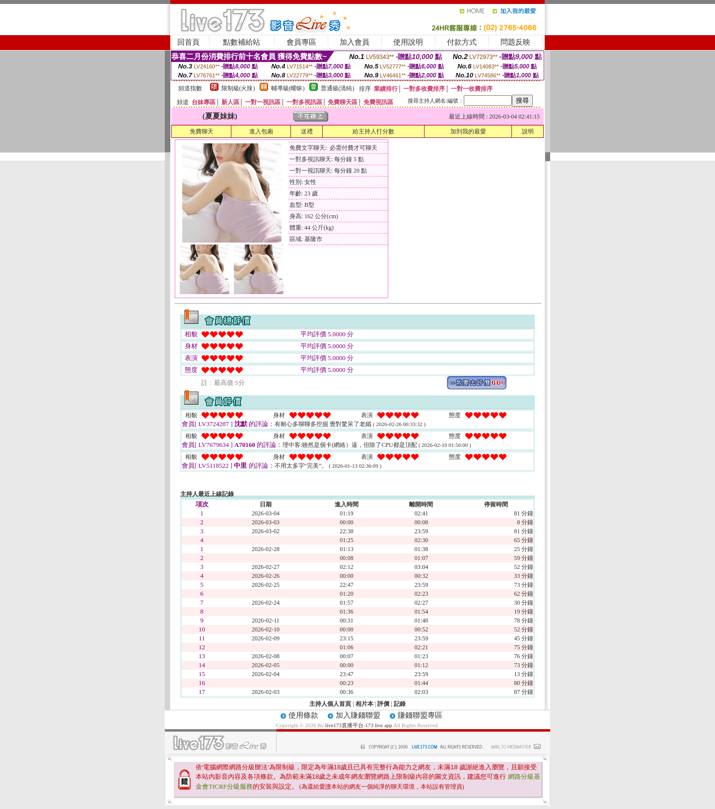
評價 (383, 703)
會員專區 (301, 42)
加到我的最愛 (468, 131)
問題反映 (515, 42)
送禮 (307, 131)
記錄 (400, 703)
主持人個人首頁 (330, 703)
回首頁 (188, 42)
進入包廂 (261, 131)
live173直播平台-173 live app (358, 725)
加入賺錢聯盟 (358, 715)
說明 (528, 131)
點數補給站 (241, 42)
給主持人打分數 (373, 131)
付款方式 (462, 42)
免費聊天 (202, 131)
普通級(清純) (338, 88)
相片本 (364, 703)
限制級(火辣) (238, 88)
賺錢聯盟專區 (420, 715)
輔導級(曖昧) (288, 88)
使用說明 (408, 42)
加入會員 (354, 42)
